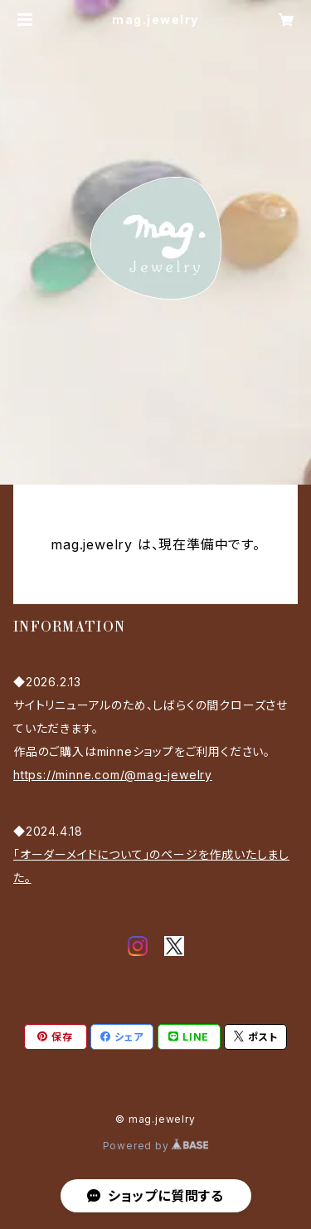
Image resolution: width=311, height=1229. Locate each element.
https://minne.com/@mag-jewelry (112, 775)
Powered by (156, 1145)
